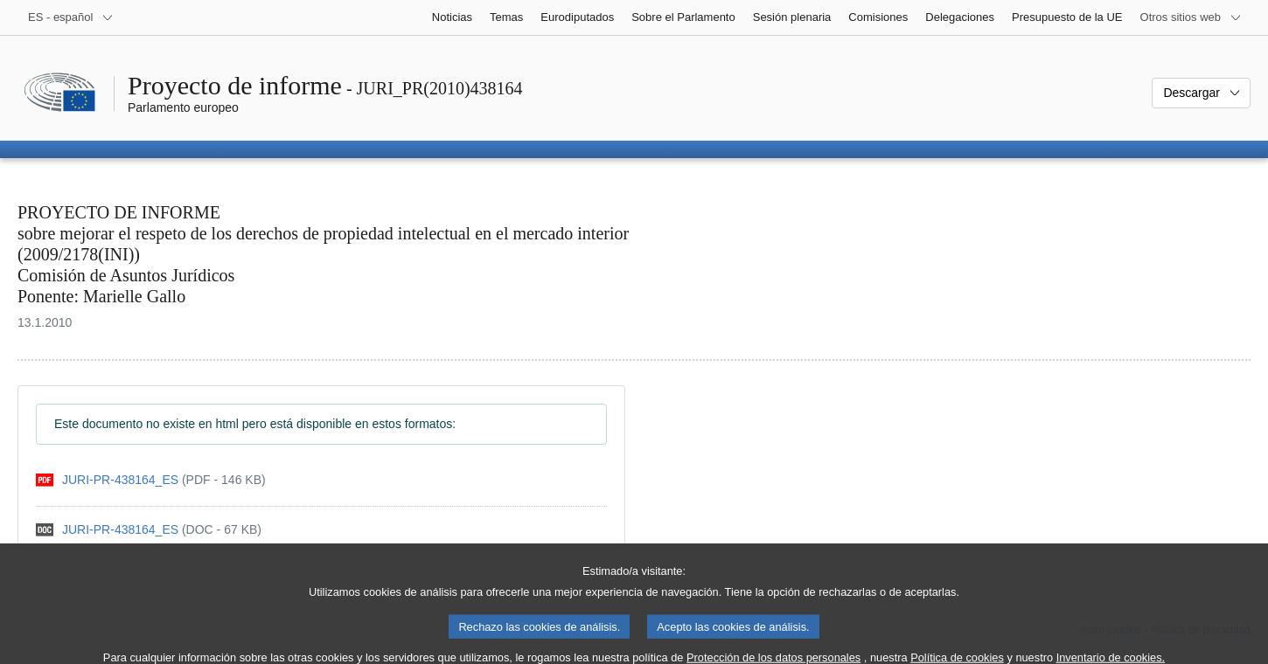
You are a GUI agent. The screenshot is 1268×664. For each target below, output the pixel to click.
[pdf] (151, 480)
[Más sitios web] (1191, 17)
